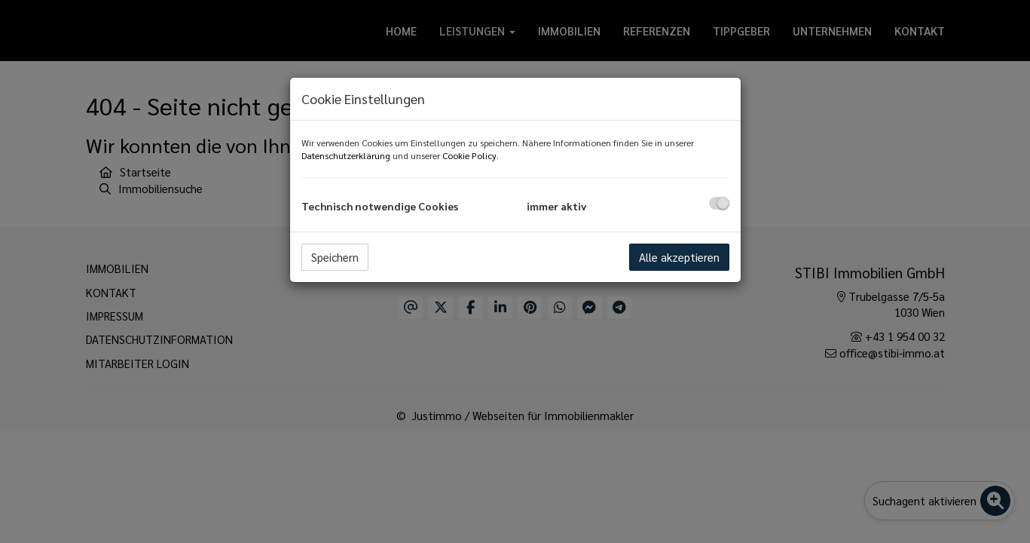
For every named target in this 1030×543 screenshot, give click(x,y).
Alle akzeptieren (679, 257)
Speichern (335, 257)
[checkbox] (719, 203)
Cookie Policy (469, 155)
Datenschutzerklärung (345, 155)
